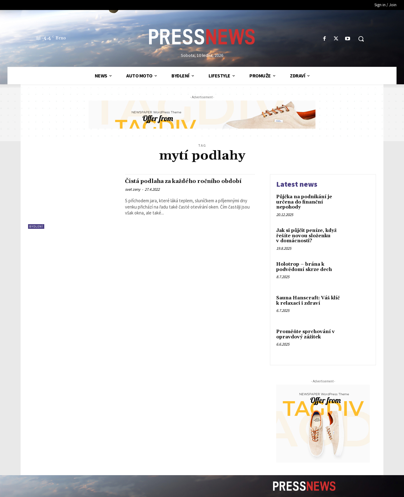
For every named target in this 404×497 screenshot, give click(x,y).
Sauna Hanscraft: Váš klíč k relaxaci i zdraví (308, 300)
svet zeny (132, 196)
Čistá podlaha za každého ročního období (181, 184)
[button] (361, 38)
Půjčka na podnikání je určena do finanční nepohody (304, 202)
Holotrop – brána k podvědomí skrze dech (304, 267)
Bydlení (36, 226)
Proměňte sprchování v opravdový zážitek (305, 334)
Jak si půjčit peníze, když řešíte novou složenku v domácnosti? (306, 236)
